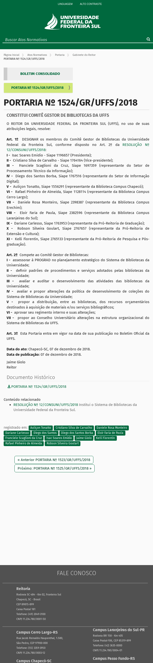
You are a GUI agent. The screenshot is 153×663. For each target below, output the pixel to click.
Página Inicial (11, 55)
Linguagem (65, 4)
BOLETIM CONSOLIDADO (40, 73)
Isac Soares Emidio (59, 438)
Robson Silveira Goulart (63, 443)
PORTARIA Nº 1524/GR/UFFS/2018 (37, 88)
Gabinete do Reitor (84, 55)
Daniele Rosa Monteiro (112, 427)
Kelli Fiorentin (105, 438)
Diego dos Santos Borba (77, 433)
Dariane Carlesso (17, 433)
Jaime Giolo (84, 438)
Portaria (60, 55)
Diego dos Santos (45, 433)
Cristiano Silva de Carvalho (74, 427)
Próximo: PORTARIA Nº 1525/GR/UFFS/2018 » (54, 468)
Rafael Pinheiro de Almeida (23, 443)
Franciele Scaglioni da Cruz (23, 438)
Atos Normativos (37, 55)
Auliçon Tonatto (40, 427)
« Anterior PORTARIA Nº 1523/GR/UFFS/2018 (54, 460)
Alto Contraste (91, 4)
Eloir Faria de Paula (110, 433)
